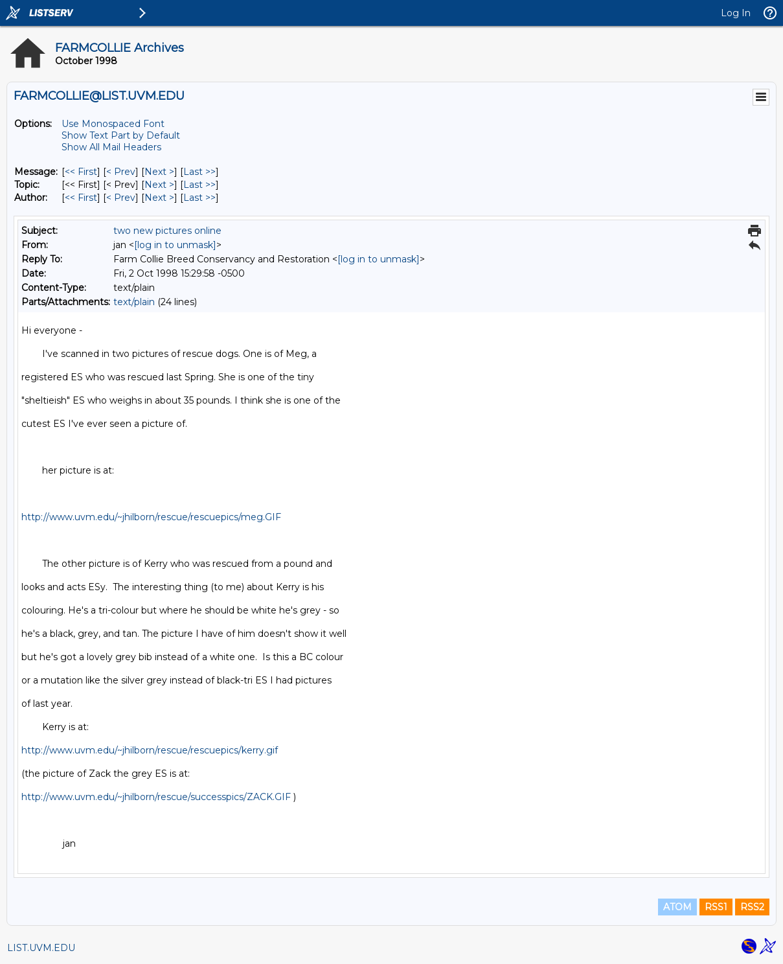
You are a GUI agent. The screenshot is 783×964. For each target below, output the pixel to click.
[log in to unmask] (175, 245)
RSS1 (716, 907)
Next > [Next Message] (159, 172)
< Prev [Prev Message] (120, 172)
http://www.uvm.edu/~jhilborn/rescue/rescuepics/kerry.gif (149, 750)
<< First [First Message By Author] (81, 197)
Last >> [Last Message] (199, 172)
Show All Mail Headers (111, 147)
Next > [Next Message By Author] (159, 197)
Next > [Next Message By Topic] (159, 184)
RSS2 (752, 907)
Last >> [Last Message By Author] (199, 197)
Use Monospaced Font (113, 124)
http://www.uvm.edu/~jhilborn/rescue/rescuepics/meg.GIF (151, 517)
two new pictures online (167, 230)
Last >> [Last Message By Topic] (199, 184)
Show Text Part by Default (121, 135)
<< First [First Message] (81, 172)
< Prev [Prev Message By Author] (120, 197)
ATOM (677, 907)
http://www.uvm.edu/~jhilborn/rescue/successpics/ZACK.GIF (156, 797)
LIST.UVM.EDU (41, 948)
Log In (736, 13)
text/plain (134, 302)
